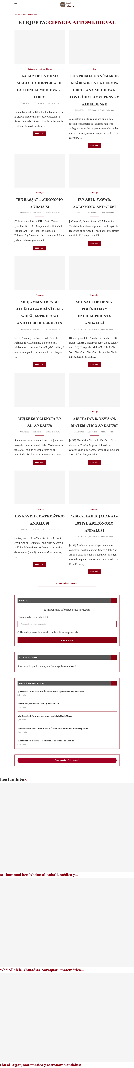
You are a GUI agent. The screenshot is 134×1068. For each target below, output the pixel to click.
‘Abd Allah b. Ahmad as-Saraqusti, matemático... (42, 970)
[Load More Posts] (67, 583)
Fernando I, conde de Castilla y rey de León (38, 703)
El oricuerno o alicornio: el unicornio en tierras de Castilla (46, 741)
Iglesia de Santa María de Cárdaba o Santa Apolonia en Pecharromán (51, 691)
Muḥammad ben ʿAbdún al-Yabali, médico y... (39, 874)
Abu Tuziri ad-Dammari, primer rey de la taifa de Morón (45, 716)
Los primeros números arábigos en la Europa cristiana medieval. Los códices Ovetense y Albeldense (94, 90)
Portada (17, 14)
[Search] (118, 4)
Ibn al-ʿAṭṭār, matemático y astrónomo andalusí (40, 1065)
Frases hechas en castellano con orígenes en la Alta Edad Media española (53, 728)
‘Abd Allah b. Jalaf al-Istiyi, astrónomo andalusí (94, 523)
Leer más (39, 134)
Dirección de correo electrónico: (34, 617)
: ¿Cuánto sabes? (67, 760)
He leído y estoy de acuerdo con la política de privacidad (48, 632)
